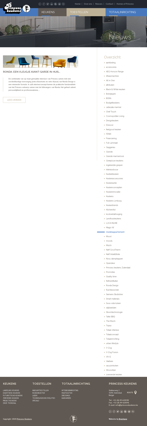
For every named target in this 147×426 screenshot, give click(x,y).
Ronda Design (112, 285)
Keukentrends (112, 205)
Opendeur (110, 263)
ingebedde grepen (114, 165)
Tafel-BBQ (110, 317)
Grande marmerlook (115, 156)
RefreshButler (112, 281)
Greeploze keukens (114, 161)
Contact (109, 4)
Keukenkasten (38, 393)
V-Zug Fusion (112, 352)
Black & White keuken (115, 89)
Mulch (108, 245)
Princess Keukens (24, 419)
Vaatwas (109, 361)
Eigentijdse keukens (11, 393)
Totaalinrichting (122, 12)
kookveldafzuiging (114, 214)
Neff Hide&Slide (113, 254)
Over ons (88, 4)
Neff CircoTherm (113, 250)
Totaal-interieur (112, 330)
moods (109, 241)
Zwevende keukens (11, 398)
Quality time (111, 276)
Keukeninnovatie (113, 192)
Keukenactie (111, 183)
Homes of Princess (125, 4)
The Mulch (110, 321)
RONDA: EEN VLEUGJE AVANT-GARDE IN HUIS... (31, 71)
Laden (34, 395)
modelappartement (115, 232)
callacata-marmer (113, 107)
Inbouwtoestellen (40, 390)
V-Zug (109, 348)
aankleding (111, 63)
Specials (35, 401)
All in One (110, 80)
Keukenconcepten (114, 187)
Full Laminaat (112, 143)
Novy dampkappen (114, 259)
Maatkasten (67, 393)
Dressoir (109, 125)
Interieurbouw (112, 170)
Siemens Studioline (114, 294)
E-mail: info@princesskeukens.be (123, 405)
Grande (109, 152)
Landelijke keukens (11, 390)
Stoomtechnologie (114, 312)
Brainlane (123, 419)
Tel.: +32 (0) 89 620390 (119, 400)
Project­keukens (10, 401)
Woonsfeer (111, 370)
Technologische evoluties (43, 398)
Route (131, 392)
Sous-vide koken (113, 303)
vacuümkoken (112, 366)
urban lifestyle (112, 343)
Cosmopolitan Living (115, 116)
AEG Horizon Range (115, 71)
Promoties (110, 272)
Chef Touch (111, 112)
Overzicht (112, 57)
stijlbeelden (111, 308)
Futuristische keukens (13, 395)
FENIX (108, 134)
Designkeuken (112, 120)
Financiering (111, 138)
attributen (110, 85)
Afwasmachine (112, 76)
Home (77, 4)
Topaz (108, 325)
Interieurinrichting (70, 390)
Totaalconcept (112, 334)
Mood (108, 236)
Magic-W (110, 227)
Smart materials (112, 299)
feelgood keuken (113, 129)
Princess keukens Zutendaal (118, 268)
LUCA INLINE (111, 223)
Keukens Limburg (113, 201)
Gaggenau (110, 147)
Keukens (48, 12)
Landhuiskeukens (113, 219)
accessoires (111, 67)
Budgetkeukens (113, 103)
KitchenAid (110, 210)
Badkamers (66, 398)
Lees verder (14, 100)
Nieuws (98, 4)
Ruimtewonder (112, 290)
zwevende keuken (114, 374)
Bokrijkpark (111, 94)
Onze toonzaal (9, 403)
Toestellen (79, 12)
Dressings (66, 395)
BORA (108, 98)
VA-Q (108, 357)
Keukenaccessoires (114, 178)
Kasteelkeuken (112, 174)
